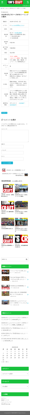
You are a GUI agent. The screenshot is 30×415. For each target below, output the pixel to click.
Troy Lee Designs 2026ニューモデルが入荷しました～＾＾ (14, 279)
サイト (3, 156)
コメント (4, 129)
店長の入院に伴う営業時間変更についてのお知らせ (14, 294)
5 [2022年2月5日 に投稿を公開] (22, 351)
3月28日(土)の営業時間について (14, 287)
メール (3, 150)
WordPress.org (5, 404)
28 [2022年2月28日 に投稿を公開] (3, 360)
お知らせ (5, 112)
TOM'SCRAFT (14, 412)
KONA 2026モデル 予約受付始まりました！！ (14, 328)
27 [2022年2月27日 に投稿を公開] (26, 357)
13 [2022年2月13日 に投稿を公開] (26, 353)
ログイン (3, 398)
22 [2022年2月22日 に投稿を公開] (7, 357)
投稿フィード (5, 400)
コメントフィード (6, 402)
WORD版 (12, 104)
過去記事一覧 (26, 5)
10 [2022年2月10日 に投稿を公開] (15, 353)
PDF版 (21, 103)
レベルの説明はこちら (18, 25)
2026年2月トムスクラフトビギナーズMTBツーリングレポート (14, 303)
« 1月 (2, 361)
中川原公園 (18, 32)
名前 (3, 144)
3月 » (7, 361)
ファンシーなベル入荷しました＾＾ (14, 272)
